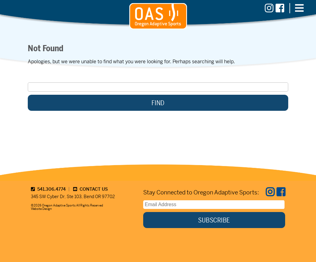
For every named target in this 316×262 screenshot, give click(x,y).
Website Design (41, 209)
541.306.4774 (48, 189)
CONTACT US (90, 189)
